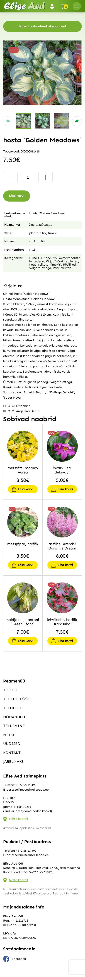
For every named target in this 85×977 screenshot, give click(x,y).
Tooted (10, 690)
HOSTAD (35, 258)
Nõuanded (14, 717)
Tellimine (14, 725)
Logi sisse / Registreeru (53, 6)
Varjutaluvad (62, 268)
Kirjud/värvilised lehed (62, 261)
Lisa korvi (16, 196)
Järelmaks (13, 761)
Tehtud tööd (16, 699)
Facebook (14, 959)
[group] (42, 72)
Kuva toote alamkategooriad (42, 26)
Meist (9, 734)
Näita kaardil (18, 819)
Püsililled (69, 264)
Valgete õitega (40, 268)
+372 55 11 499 (26, 785)
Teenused (12, 708)
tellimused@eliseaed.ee (32, 790)
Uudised (11, 743)
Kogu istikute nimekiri (45, 264)
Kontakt (12, 752)
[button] (8, 121)
